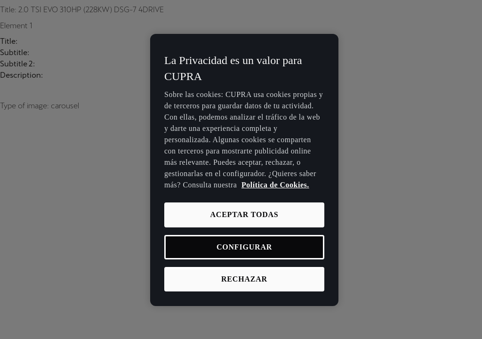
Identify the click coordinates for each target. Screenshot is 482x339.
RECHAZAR (244, 279)
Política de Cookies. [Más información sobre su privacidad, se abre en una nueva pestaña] (275, 185)
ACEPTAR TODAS (244, 214)
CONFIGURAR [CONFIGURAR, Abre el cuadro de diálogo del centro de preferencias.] (244, 247)
